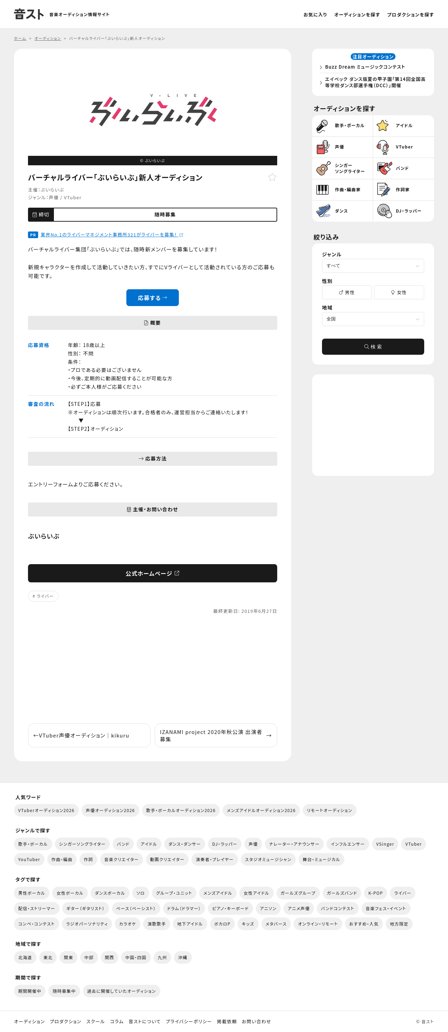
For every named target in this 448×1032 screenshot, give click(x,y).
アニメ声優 (299, 908)
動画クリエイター (167, 859)
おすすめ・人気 (364, 924)
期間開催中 (29, 991)
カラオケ (127, 924)
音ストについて (144, 1021)
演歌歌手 (156, 924)
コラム (117, 1021)
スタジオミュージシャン (268, 859)
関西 (109, 957)
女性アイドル (257, 893)
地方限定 (399, 924)
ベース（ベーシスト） (136, 908)
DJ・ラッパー (224, 844)
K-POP (375, 893)
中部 (89, 957)
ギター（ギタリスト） (85, 908)
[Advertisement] (152, 669)
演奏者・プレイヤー (214, 859)
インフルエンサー (348, 844)
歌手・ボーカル (33, 844)
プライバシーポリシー (189, 1021)
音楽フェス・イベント (386, 908)
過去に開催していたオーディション (121, 991)
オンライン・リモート (318, 924)
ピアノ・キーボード (230, 908)
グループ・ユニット (174, 893)
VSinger (385, 844)
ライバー (45, 596)
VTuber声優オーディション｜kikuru (81, 735)
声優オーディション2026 (110, 810)
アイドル (149, 844)
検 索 (373, 349)
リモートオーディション (329, 810)
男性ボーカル (31, 893)
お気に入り (315, 14)
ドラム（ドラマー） (184, 908)
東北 (48, 957)
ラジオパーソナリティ (87, 924)
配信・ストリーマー (36, 908)
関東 (68, 957)
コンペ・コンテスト (36, 924)
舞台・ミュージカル (321, 859)
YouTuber (29, 859)
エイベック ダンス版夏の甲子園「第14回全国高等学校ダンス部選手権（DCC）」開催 (374, 83)
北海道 (25, 957)
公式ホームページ (153, 573)
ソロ (140, 893)
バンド (123, 844)
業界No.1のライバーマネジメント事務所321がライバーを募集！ (112, 234)
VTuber (73, 197)
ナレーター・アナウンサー (294, 844)
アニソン (268, 908)
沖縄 (183, 957)
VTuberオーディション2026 (46, 810)
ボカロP (222, 924)
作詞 (88, 859)
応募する (153, 297)
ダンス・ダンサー (184, 844)
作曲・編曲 (61, 859)
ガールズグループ (298, 893)
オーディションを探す (357, 14)
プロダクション (65, 1021)
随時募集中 (64, 991)
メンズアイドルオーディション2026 (261, 810)
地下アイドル (190, 924)
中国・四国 (135, 957)
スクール (95, 1021)
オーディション (29, 1021)
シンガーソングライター (82, 844)
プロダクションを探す (410, 14)
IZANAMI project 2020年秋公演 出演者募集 (216, 735)
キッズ (248, 924)
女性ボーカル (69, 893)
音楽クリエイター (121, 859)
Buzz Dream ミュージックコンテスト (366, 67)
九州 (162, 957)
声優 (54, 197)
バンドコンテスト (337, 908)
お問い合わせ (256, 1021)
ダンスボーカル (110, 893)
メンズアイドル (217, 893)
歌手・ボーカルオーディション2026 (181, 810)
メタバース (276, 924)
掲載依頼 (227, 1021)
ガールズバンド (342, 893)
